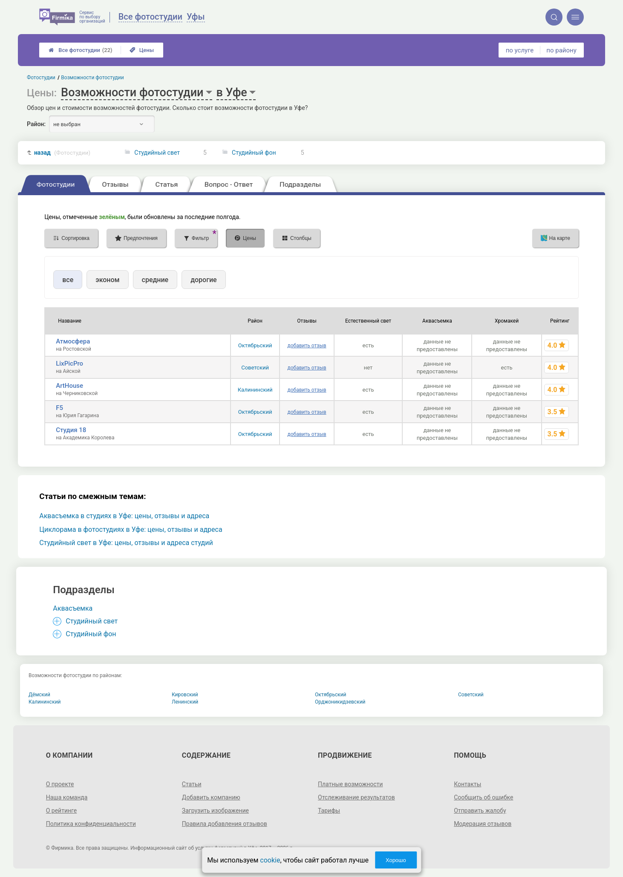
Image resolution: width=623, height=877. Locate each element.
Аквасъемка (72, 608)
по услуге (520, 50)
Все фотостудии (80, 50)
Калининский (255, 390)
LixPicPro (69, 363)
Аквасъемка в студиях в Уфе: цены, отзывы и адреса (124, 516)
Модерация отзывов (482, 823)
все (67, 280)
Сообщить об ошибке (483, 797)
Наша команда (67, 797)
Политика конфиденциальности (91, 823)
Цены (142, 50)
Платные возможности (350, 784)
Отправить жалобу (480, 810)
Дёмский (39, 695)
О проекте (60, 784)
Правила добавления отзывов (224, 823)
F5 (59, 408)
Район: (36, 124)
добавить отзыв (307, 346)
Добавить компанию (211, 797)
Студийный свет (157, 153)
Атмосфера (73, 341)
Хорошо (396, 860)
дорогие (203, 280)
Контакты (467, 784)
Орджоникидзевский (340, 702)
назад (62, 153)
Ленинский (185, 702)
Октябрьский (255, 345)
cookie (270, 860)
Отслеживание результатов (356, 797)
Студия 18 (71, 430)
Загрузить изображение (215, 810)
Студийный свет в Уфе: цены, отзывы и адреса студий (126, 543)
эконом (107, 280)
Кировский (185, 695)
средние (155, 280)
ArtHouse (69, 385)
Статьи (192, 784)
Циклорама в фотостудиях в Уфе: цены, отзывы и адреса (130, 529)
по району (561, 50)
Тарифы (329, 810)
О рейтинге (61, 810)
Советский (255, 367)
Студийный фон (254, 153)
